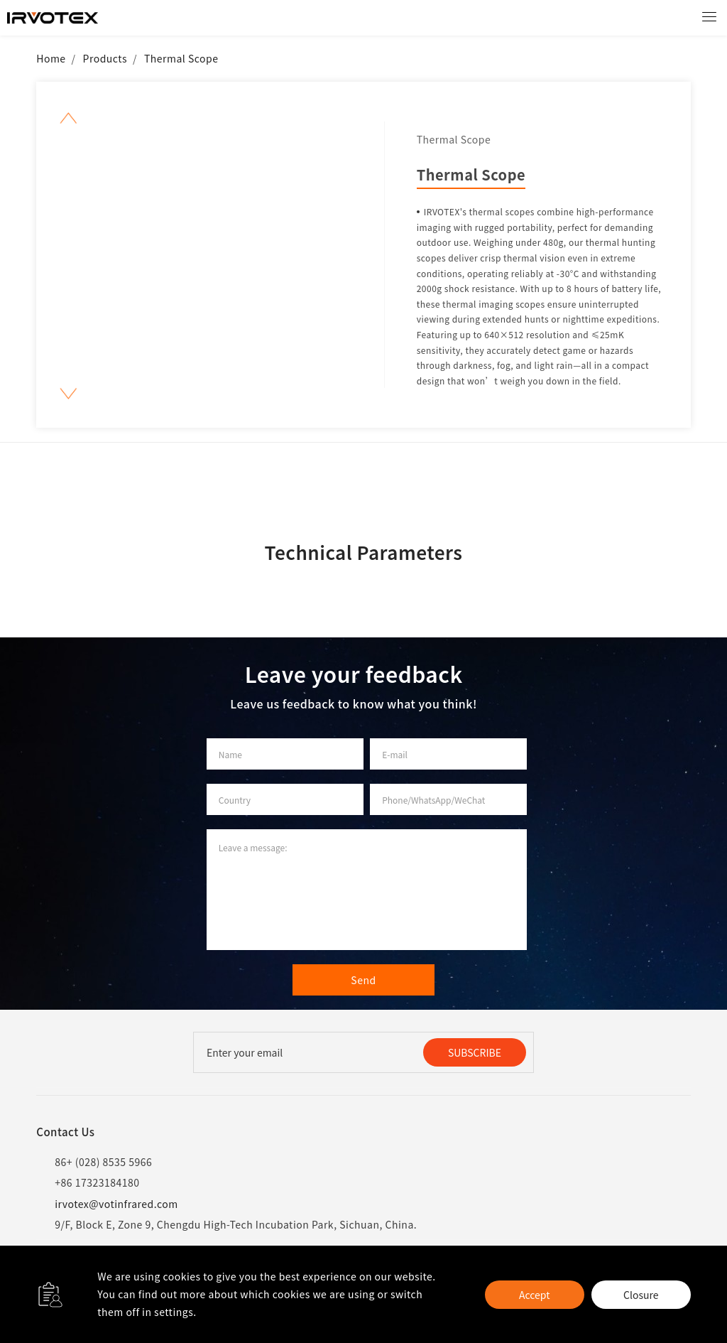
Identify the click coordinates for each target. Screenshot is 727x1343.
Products (105, 58)
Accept (534, 1295)
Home (50, 58)
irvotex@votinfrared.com (106, 1204)
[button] (68, 118)
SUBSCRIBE (474, 1052)
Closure (640, 1295)
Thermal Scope (181, 58)
